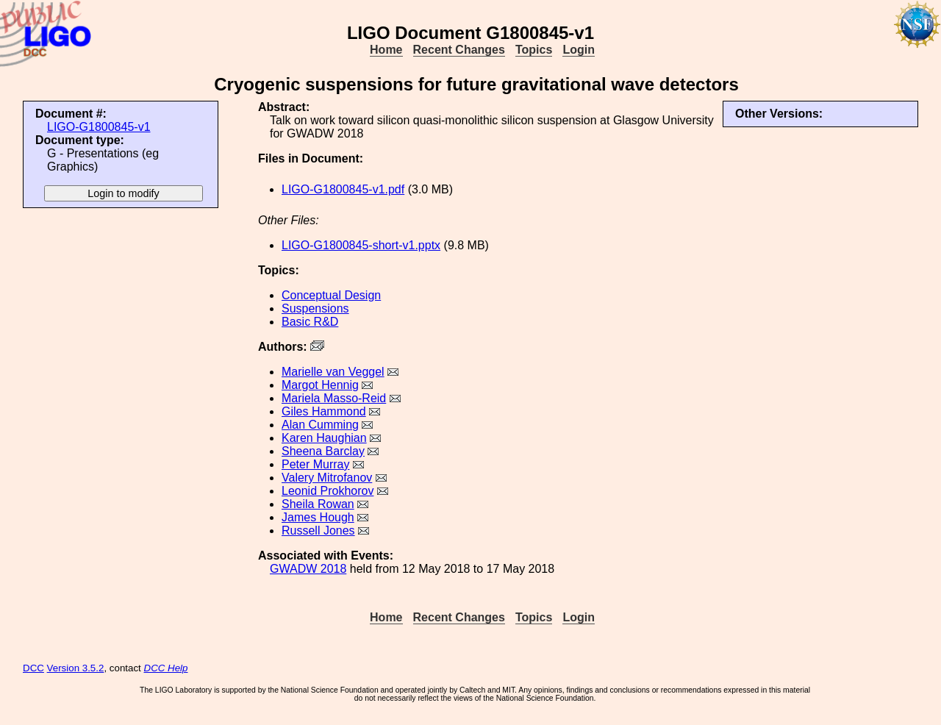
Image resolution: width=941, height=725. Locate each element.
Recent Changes (459, 49)
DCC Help (166, 668)
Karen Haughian (324, 438)
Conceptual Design (331, 295)
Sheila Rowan (318, 504)
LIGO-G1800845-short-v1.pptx (361, 245)
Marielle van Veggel (333, 371)
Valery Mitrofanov (327, 477)
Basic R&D (310, 321)
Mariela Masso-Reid (334, 398)
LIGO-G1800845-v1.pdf (343, 189)
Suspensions (315, 308)
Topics (533, 49)
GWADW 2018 (308, 568)
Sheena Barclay (323, 451)
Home (386, 49)
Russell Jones (318, 530)
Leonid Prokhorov (327, 491)
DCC (33, 668)
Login (578, 49)
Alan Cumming (320, 424)
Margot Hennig (320, 385)
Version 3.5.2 (75, 668)
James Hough (318, 517)
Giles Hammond (324, 411)
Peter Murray (315, 464)
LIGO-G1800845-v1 (99, 127)
